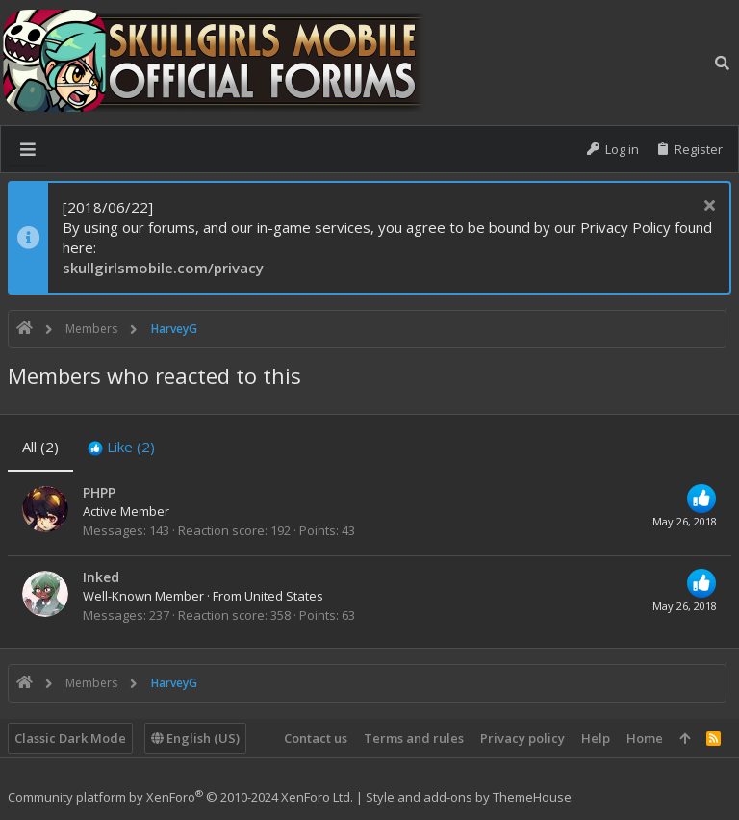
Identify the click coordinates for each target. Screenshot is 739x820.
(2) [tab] (40, 446)
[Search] (722, 62)
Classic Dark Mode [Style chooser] (70, 738)
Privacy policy (522, 738)
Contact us (315, 738)
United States (283, 595)
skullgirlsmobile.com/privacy (163, 267)
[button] (28, 149)
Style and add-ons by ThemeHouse (469, 797)
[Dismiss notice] (707, 207)
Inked (101, 577)
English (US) (195, 738)
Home (644, 738)
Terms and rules (414, 738)
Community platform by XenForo (180, 797)
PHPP (99, 492)
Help (595, 738)
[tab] (121, 447)
